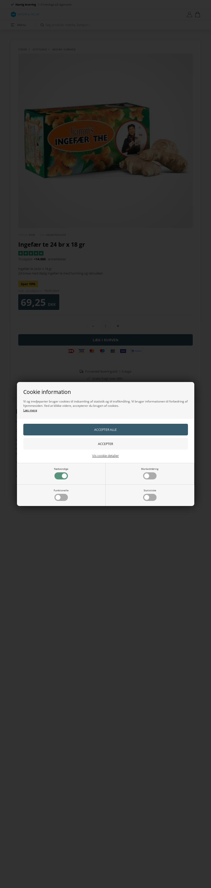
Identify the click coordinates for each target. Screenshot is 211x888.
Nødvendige (61, 473)
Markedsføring (149, 473)
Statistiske (150, 495)
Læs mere (30, 410)
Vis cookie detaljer (105, 455)
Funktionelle (61, 495)
